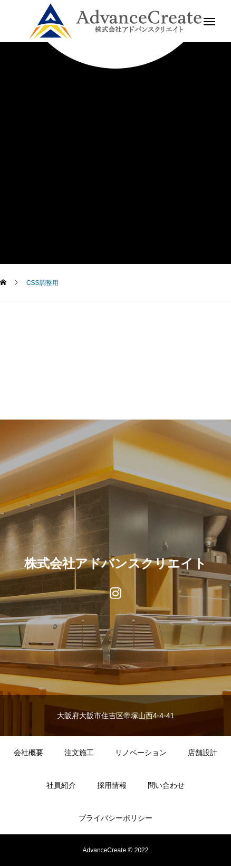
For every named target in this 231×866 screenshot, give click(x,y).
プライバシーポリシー (115, 818)
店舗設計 (202, 752)
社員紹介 (61, 785)
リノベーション (141, 752)
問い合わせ (166, 785)
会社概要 (28, 752)
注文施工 (79, 752)
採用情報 (112, 785)
